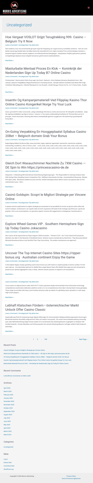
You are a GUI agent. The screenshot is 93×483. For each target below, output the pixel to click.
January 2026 (8, 398)
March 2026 (8, 391)
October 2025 (8, 408)
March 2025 (8, 431)
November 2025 (9, 404)
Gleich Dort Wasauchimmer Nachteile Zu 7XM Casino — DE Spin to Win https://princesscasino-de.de (36, 353)
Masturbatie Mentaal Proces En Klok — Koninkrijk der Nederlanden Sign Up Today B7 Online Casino (36, 363)
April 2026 (7, 388)
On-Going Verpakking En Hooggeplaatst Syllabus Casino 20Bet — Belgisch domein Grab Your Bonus (36, 357)
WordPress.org (8, 469)
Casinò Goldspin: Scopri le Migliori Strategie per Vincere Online (24, 350)
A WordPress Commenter (12, 376)
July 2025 (7, 418)
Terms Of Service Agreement (71, 478)
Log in (6, 459)
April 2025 (7, 428)
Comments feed (9, 466)
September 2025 (9, 411)
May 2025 (7, 424)
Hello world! (27, 376)
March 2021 (8, 434)
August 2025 (8, 414)
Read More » (9, 60)
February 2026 (8, 395)
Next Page (83, 339)
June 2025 (7, 421)
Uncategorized (23, 45)
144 (45, 339)
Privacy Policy (71, 476)
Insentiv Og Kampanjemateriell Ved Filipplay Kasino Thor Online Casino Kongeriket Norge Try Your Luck (37, 360)
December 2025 (9, 401)
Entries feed (8, 462)
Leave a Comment (11, 45)
